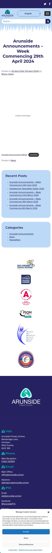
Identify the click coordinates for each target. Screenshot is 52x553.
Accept (26, 532)
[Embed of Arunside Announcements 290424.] (23, 116)
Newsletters (15, 240)
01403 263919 (8, 461)
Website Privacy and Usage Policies (30, 550)
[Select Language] (29, 13)
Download (33, 155)
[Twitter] (45, 4)
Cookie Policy (13, 550)
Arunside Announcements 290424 (14, 155)
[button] (48, 512)
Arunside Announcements (21, 234)
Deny (26, 538)
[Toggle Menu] (47, 13)
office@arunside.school (13, 475)
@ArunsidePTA (8, 504)
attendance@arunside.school (15, 483)
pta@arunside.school (11, 496)
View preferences (26, 544)
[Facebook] (49, 4)
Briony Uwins (8, 74)
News (13, 160)
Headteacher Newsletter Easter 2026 (26, 189)
